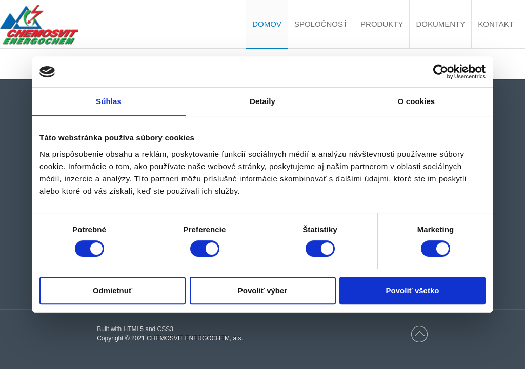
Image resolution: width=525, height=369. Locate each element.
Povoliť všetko (412, 290)
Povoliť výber (262, 290)
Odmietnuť (112, 290)
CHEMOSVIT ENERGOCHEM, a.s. (195, 338)
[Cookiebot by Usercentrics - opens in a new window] (441, 71)
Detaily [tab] (262, 101)
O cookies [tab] (416, 101)
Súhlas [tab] (109, 101)
